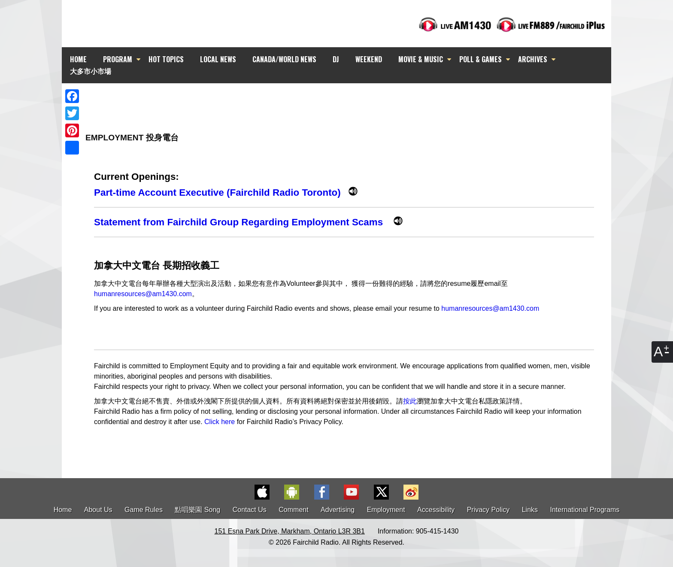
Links (530, 509)
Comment (293, 509)
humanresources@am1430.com (143, 293)
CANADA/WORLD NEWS (284, 59)
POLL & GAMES (480, 59)
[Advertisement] (344, 98)
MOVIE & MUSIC (420, 59)
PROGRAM (117, 59)
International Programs (585, 509)
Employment (386, 509)
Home (63, 509)
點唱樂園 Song (198, 509)
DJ (336, 59)
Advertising (338, 509)
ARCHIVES (532, 59)
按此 (410, 401)
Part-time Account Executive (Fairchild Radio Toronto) (221, 192)
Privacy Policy (488, 509)
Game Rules (143, 509)
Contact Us (250, 509)
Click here (219, 421)
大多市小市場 (90, 71)
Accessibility (436, 509)
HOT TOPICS (166, 59)
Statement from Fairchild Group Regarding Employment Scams (244, 222)
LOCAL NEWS (218, 59)
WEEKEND (368, 59)
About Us (98, 509)
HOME (78, 59)
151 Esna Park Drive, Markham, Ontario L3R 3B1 (290, 531)
